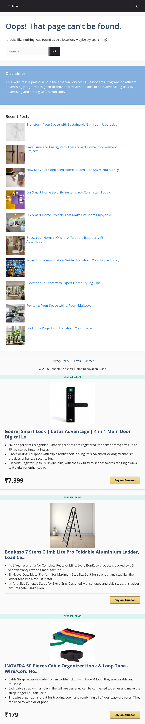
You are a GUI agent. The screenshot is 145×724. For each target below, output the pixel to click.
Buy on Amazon (125, 480)
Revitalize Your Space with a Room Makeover (59, 305)
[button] (136, 6)
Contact (89, 361)
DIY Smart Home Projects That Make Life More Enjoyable (68, 215)
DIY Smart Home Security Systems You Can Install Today (68, 192)
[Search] (54, 51)
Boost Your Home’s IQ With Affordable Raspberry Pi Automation (64, 239)
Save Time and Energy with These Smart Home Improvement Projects (71, 149)
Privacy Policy (60, 361)
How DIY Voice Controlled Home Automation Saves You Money (72, 169)
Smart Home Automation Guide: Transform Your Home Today (72, 260)
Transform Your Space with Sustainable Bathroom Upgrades (71, 124)
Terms (76, 361)
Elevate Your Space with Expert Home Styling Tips (63, 283)
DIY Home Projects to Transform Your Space (59, 328)
